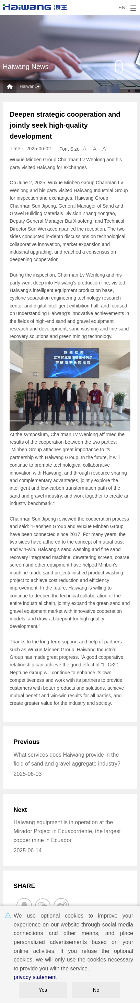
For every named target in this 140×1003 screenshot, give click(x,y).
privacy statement (35, 977)
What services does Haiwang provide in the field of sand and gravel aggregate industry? (66, 759)
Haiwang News (32, 86)
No (96, 990)
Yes (43, 990)
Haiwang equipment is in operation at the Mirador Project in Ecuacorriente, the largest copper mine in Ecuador (66, 831)
